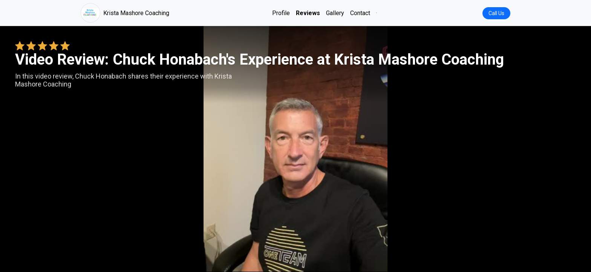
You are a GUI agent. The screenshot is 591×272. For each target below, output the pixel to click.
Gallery (335, 13)
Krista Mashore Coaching (125, 13)
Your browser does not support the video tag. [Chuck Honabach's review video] (295, 149)
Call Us (496, 13)
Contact (360, 13)
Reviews (308, 13)
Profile (281, 13)
